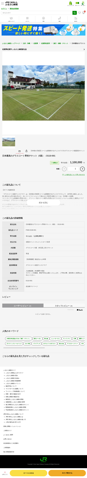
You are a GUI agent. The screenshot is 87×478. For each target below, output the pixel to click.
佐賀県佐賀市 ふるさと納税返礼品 (43, 49)
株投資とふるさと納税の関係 (14, 399)
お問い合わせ (7, 439)
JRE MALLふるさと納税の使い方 (16, 419)
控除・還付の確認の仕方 (13, 394)
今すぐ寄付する (67, 473)
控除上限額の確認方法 (12, 397)
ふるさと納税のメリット (13, 383)
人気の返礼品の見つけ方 (13, 422)
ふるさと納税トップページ (11, 43)
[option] (43, 93)
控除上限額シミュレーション (12, 426)
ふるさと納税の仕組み (12, 378)
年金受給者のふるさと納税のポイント (17, 410)
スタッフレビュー (64, 306)
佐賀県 (36, 43)
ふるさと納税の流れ (12, 375)
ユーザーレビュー (23, 306)
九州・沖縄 (26, 43)
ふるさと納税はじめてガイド (14, 373)
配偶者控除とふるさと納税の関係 (16, 407)
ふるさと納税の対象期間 (13, 381)
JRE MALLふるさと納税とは (14, 417)
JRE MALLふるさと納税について (13, 414)
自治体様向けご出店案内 (10, 443)
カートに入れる (28, 473)
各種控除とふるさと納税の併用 (15, 402)
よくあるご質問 (8, 435)
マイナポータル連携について (14, 389)
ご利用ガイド (7, 430)
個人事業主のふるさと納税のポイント (17, 404)
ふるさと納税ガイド (9, 370)
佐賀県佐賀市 (45, 43)
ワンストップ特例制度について (15, 391)
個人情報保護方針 (8, 452)
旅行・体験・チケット (60, 43)
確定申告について (11, 386)
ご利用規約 (6, 447)
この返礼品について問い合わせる (74, 174)
